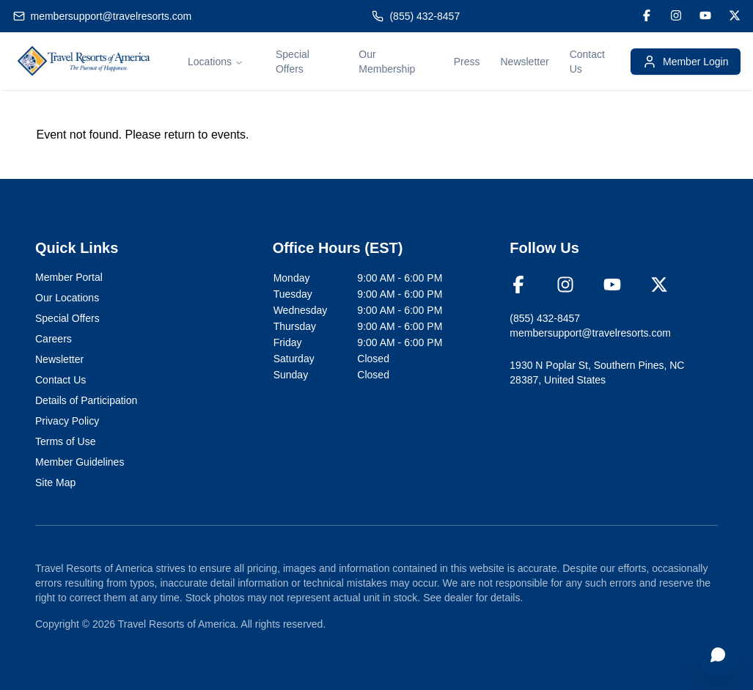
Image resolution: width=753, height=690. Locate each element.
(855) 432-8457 (424, 16)
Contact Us (60, 380)
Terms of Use (65, 441)
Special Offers (67, 318)
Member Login (685, 61)
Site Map (55, 482)
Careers (53, 339)
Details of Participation (86, 400)
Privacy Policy (67, 421)
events (228, 134)
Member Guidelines (79, 462)
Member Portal (69, 277)
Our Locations (67, 298)
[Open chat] (718, 655)
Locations (215, 61)
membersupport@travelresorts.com (111, 16)
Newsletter (524, 61)
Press (467, 61)
